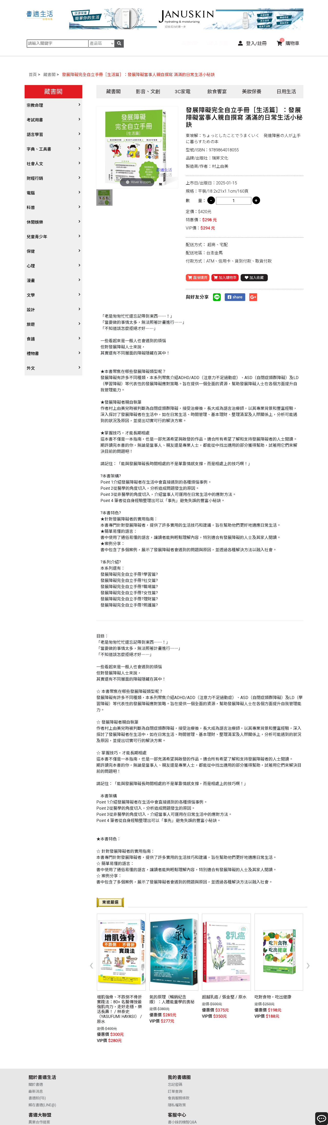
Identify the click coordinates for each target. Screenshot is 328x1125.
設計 (31, 309)
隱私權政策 (107, 1076)
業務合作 (175, 1070)
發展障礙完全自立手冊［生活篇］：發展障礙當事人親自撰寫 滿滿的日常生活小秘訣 (138, 74)
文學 (31, 295)
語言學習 (35, 134)
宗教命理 (35, 105)
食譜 (31, 339)
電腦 (31, 193)
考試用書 (35, 120)
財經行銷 (35, 178)
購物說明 (245, 1063)
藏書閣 (49, 74)
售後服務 (245, 1070)
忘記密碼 (105, 1056)
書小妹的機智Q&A (252, 1056)
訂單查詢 (105, 1063)
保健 (31, 251)
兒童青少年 (37, 236)
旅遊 (31, 324)
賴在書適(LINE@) (42, 1076)
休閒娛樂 (35, 222)
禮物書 (33, 353)
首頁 (33, 74)
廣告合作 (175, 1076)
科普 (31, 207)
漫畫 (31, 280)
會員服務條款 (109, 1070)
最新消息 (35, 1063)
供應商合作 (177, 1063)
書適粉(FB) (37, 1070)
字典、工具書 (39, 149)
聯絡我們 (245, 1076)
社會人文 (35, 163)
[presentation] (91, 956)
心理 (31, 266)
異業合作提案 (178, 1056)
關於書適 (35, 1056)
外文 (31, 368)
